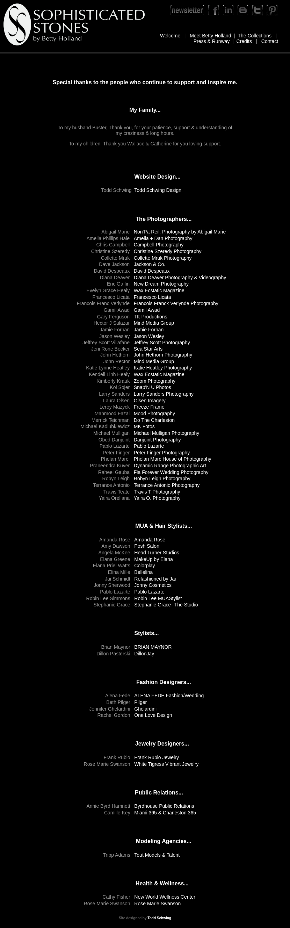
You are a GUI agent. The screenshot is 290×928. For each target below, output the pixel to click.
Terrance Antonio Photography (167, 485)
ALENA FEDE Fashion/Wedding (169, 695)
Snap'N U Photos (152, 387)
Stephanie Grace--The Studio (166, 604)
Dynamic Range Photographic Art (170, 465)
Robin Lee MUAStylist (158, 598)
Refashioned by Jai (155, 579)
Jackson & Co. (149, 264)
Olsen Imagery (150, 400)
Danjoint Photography (157, 440)
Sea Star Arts (148, 349)
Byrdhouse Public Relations (164, 806)
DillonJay (144, 653)
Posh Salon (146, 546)
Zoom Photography (154, 381)
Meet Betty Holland (210, 35)
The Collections (254, 35)
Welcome (170, 35)
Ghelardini (145, 709)
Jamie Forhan (149, 329)
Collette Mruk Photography (163, 258)
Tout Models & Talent (157, 855)
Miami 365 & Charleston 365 (165, 812)
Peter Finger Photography (162, 452)
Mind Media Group (154, 323)
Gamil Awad (147, 310)
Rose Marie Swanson (157, 903)
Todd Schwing (159, 918)
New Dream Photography (161, 284)
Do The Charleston (154, 420)
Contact (269, 41)
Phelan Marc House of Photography (172, 459)
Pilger (140, 702)
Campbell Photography (158, 244)
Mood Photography (154, 413)
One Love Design (153, 715)
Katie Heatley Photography (163, 368)
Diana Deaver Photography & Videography (180, 277)
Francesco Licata (152, 297)
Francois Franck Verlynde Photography (176, 303)
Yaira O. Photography (157, 498)
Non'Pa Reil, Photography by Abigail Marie (180, 232)
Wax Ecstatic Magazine (159, 290)
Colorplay (144, 565)
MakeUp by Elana (153, 559)
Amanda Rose (149, 539)
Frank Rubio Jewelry (156, 757)
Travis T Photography (157, 492)
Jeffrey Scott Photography (162, 342)
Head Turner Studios (156, 552)
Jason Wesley (149, 336)
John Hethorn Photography (163, 355)
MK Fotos (144, 426)
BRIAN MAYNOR (153, 647)
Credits (244, 41)
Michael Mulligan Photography (167, 433)
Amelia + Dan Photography (163, 238)
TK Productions (150, 316)
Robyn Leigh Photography (162, 478)
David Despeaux (152, 271)
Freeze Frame (149, 407)
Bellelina (143, 572)
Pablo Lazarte (149, 446)
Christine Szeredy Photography (168, 251)
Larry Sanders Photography (164, 394)
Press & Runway (212, 41)
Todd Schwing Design (157, 190)
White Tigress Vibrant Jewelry (166, 764)
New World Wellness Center (164, 897)
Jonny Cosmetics (153, 585)
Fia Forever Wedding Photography (171, 472)
